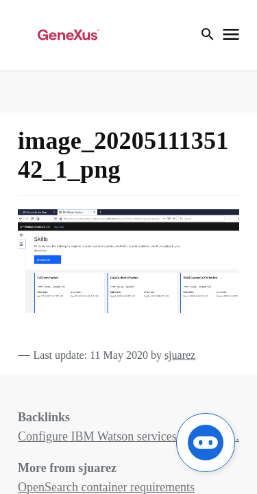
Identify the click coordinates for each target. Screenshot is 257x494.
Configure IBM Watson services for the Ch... (128, 436)
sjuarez (179, 355)
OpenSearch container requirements (106, 487)
